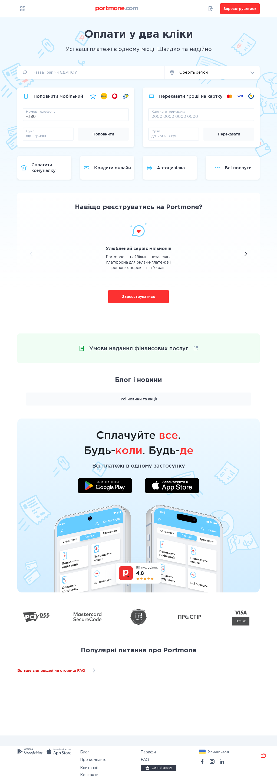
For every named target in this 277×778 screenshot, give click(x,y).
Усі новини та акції (138, 399)
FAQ (145, 759)
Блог (84, 752)
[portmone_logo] (117, 8)
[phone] (76, 116)
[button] (212, 72)
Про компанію (93, 759)
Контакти (89, 775)
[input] (90, 72)
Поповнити (103, 134)
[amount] (48, 136)
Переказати (229, 134)
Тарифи (148, 752)
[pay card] (201, 116)
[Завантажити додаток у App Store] (172, 486)
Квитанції (89, 768)
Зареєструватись (138, 296)
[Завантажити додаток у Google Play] (105, 486)
